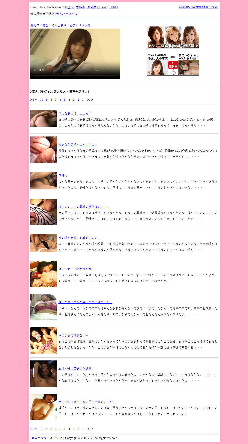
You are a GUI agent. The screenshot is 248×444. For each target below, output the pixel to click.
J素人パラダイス (66, 13)
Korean (102, 7)
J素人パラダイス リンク (46, 437)
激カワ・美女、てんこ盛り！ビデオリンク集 (60, 25)
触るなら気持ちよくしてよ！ (77, 144)
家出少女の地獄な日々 (73, 335)
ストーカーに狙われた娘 (74, 269)
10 (41, 99)
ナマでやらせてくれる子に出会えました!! (86, 401)
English (69, 7)
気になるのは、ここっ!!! (74, 113)
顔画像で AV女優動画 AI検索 (198, 7)
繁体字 (80, 7)
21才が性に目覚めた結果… (76, 368)
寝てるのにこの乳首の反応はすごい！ (83, 206)
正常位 (62, 175)
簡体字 (91, 7)
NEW (33, 99)
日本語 (113, 7)
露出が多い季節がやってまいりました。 (85, 302)
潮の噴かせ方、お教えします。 (79, 237)
